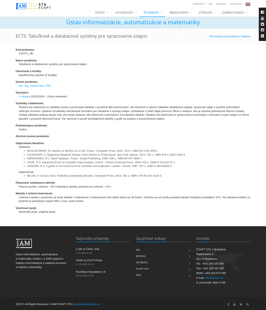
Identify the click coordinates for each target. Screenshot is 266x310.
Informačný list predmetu (224, 36)
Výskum (205, 12)
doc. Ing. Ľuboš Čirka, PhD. (35, 85)
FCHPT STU (142, 269)
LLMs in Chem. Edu (87, 249)
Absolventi (178, 12)
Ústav (100, 12)
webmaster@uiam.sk (87, 304)
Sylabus (245, 36)
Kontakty (199, 4)
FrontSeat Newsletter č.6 (90, 271)
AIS (210, 4)
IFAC (138, 275)
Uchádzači (124, 12)
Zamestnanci (233, 12)
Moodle (221, 4)
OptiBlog (236, 4)
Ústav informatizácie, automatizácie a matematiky (133, 22)
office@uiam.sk (214, 277)
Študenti (151, 12)
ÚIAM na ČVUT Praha (89, 260)
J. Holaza (24, 96)
